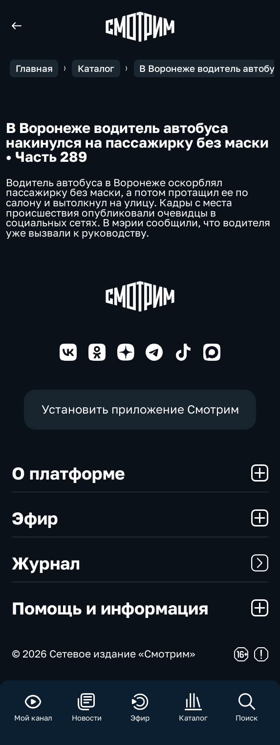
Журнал (140, 562)
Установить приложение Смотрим (140, 409)
